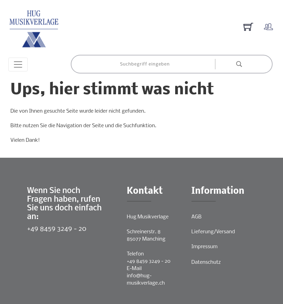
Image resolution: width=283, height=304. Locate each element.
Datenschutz (206, 262)
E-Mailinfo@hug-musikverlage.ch (146, 276)
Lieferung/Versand (213, 232)
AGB (196, 217)
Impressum (204, 247)
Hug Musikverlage (148, 217)
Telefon (135, 254)
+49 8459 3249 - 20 (56, 229)
